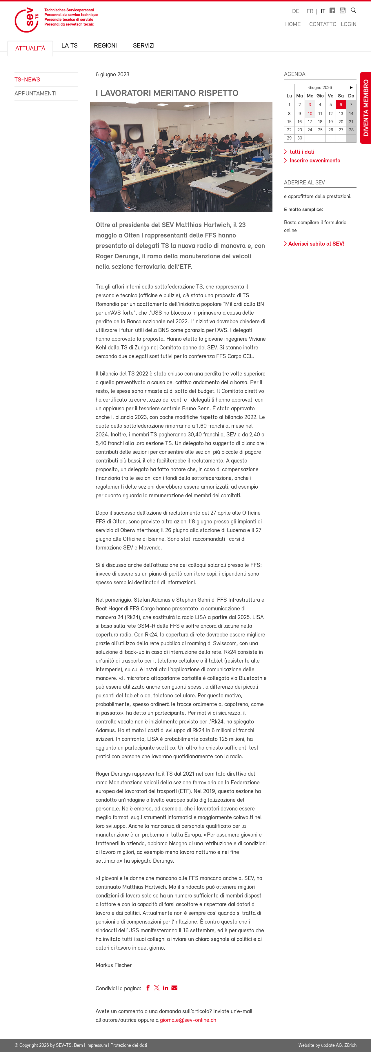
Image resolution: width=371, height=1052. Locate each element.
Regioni (105, 46)
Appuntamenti (35, 94)
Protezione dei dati (128, 1045)
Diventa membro (366, 108)
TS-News (27, 80)
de (295, 11)
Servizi (143, 46)
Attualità (30, 49)
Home (293, 25)
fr (310, 11)
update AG (331, 1045)
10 (310, 114)
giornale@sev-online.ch (188, 1020)
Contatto (323, 25)
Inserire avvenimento (314, 161)
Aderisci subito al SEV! (316, 244)
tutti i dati (301, 152)
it (323, 11)
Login (349, 25)
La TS (69, 46)
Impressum (96, 1045)
